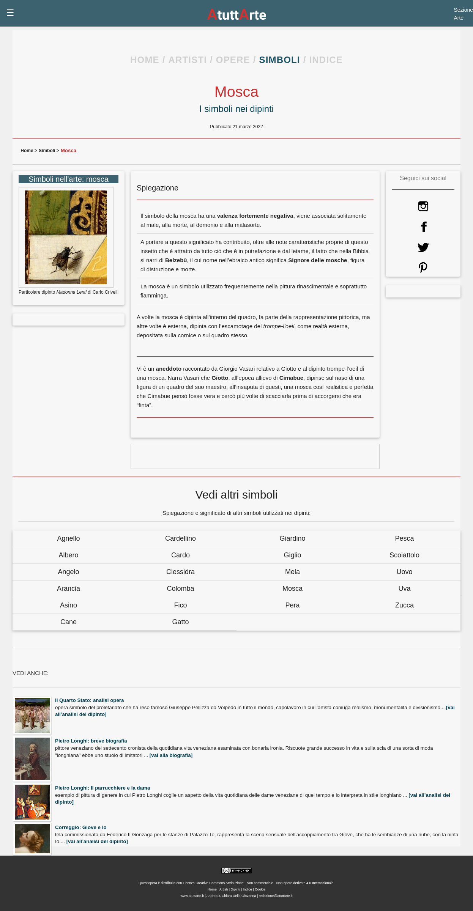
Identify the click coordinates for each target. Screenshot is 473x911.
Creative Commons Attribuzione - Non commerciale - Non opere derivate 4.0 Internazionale (264, 883)
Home (27, 150)
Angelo (68, 572)
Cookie (260, 889)
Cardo (180, 555)
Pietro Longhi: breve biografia (91, 741)
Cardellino (180, 538)
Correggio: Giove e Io (81, 827)
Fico (180, 605)
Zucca (404, 605)
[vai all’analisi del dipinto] (97, 841)
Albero (68, 555)
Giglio (292, 555)
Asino (68, 605)
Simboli (47, 150)
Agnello (68, 538)
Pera (292, 605)
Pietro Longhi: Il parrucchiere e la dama (102, 788)
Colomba (180, 588)
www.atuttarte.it (192, 896)
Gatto (180, 622)
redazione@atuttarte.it (276, 896)
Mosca (292, 588)
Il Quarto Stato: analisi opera (89, 700)
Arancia (68, 588)
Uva (404, 588)
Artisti (223, 889)
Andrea (213, 896)
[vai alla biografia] (171, 755)
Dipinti (235, 889)
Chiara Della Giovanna (239, 896)
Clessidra (180, 572)
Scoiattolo (404, 555)
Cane (68, 622)
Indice (247, 889)
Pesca (404, 538)
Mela (292, 572)
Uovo (404, 572)
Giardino (292, 538)
